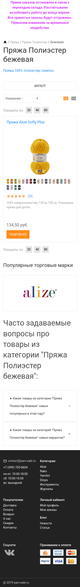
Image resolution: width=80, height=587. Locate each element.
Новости (46, 523)
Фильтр (40, 86)
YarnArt (45, 475)
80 (45, 110)
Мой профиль (49, 505)
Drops (44, 480)
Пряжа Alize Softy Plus (26, 122)
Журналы (46, 489)
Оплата (8, 509)
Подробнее (18, 234)
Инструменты (49, 484)
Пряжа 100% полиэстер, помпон (28, 71)
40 (37, 110)
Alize (43, 466)
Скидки (8, 523)
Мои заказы (48, 509)
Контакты (10, 527)
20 (29, 110)
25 (30, 196)
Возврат (9, 514)
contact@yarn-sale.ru (22, 461)
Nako (43, 471)
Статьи (45, 527)
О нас (7, 518)
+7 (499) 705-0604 (15, 467)
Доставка (9, 505)
